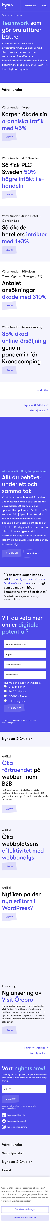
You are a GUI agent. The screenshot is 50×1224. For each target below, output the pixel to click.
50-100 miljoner (18, 696)
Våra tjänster (39, 410)
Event (6, 1170)
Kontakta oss (30, 6)
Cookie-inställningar (25, 1211)
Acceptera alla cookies (25, 1219)
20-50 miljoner (17, 691)
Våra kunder (16, 15)
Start (4, 15)
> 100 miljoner (17, 701)
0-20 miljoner (17, 686)
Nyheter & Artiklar (36, 405)
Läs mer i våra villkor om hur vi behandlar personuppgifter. (19, 721)
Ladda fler (42, 390)
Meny (44, 6)
